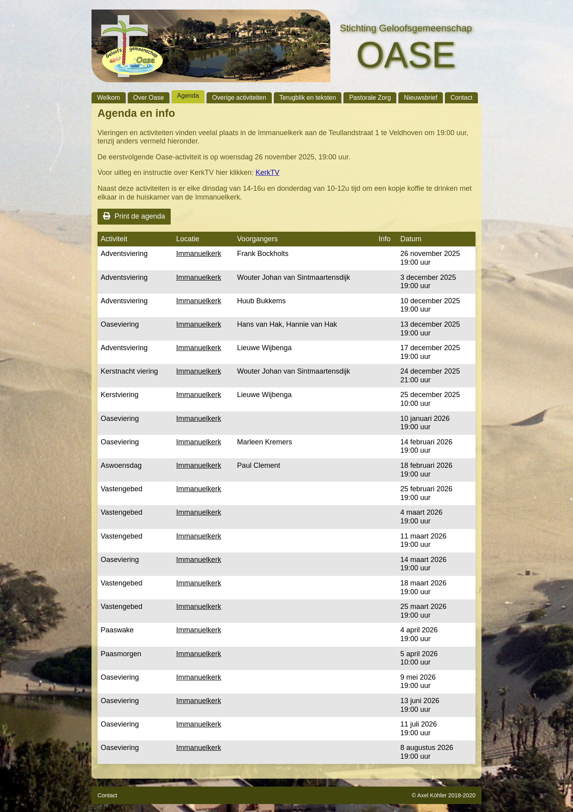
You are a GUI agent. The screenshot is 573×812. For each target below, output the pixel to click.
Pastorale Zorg (370, 97)
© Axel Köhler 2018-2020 (444, 795)
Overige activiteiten (239, 97)
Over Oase (148, 97)
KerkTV (267, 172)
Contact (461, 97)
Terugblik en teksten (307, 97)
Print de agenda (134, 216)
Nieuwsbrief (420, 97)
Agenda (188, 95)
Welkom (108, 97)
